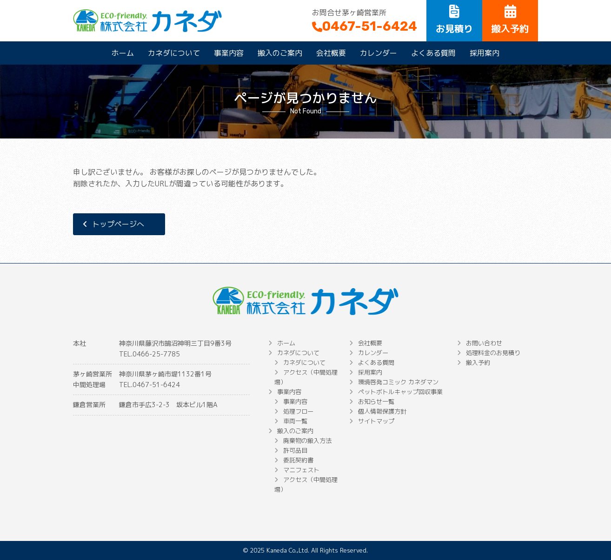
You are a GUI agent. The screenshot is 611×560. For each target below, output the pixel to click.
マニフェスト (301, 470)
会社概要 (331, 53)
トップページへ (118, 224)
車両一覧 (295, 421)
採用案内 (484, 53)
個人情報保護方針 (382, 411)
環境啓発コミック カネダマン (398, 382)
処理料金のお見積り (493, 353)
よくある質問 (433, 53)
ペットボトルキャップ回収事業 (400, 392)
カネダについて (174, 53)
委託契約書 (298, 460)
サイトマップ (376, 421)
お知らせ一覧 (376, 401)
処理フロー (298, 411)
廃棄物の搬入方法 (307, 440)
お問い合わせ (484, 343)
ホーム (123, 53)
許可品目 (295, 450)
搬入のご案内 (280, 53)
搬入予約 (478, 362)
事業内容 (229, 53)
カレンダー (378, 53)
